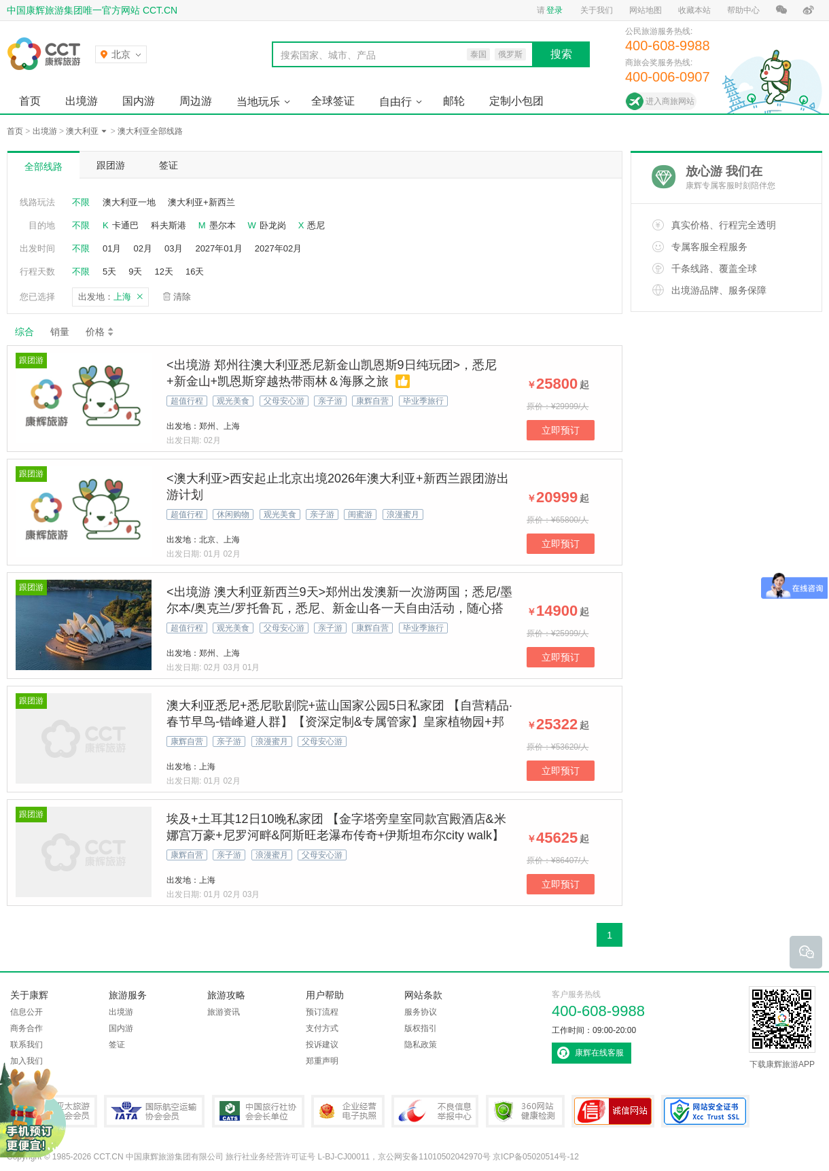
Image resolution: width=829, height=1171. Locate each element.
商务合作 (26, 1028)
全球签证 (333, 101)
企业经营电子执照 (348, 1111)
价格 (100, 331)
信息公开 (26, 1012)
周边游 (195, 101)
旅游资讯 (223, 1012)
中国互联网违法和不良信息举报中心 (434, 1111)
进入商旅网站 (670, 101)
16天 (195, 271)
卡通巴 (125, 225)
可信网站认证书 (612, 1111)
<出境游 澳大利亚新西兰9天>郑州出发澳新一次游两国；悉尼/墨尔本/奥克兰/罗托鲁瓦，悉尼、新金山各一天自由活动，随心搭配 (339, 608)
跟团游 (110, 165)
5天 (109, 271)
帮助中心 (743, 10)
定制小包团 (516, 101)
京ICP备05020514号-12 (536, 1156)
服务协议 (420, 1012)
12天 (163, 271)
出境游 (81, 101)
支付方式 (322, 1028)
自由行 (395, 101)
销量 (59, 331)
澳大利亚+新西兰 (201, 202)
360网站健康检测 (525, 1111)
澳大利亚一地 (129, 202)
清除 (182, 297)
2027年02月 (278, 248)
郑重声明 (322, 1061)
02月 (142, 248)
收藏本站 (694, 10)
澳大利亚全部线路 (150, 131)
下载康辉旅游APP (782, 1027)
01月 (112, 248)
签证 (168, 165)
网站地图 (645, 10)
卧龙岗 (273, 225)
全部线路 (43, 166)
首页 (30, 101)
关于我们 (596, 10)
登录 (554, 10)
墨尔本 (222, 225)
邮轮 (454, 101)
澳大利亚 (82, 131)
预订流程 (322, 1012)
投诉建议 (322, 1044)
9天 (135, 271)
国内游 (138, 101)
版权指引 (420, 1028)
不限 (81, 202)
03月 (173, 248)
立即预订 (561, 430)
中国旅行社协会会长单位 (258, 1111)
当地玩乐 (258, 101)
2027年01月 (218, 248)
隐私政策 (420, 1044)
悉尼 (316, 225)
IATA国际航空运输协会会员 (154, 1111)
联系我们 (26, 1044)
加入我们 (26, 1061)
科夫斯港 (168, 225)
